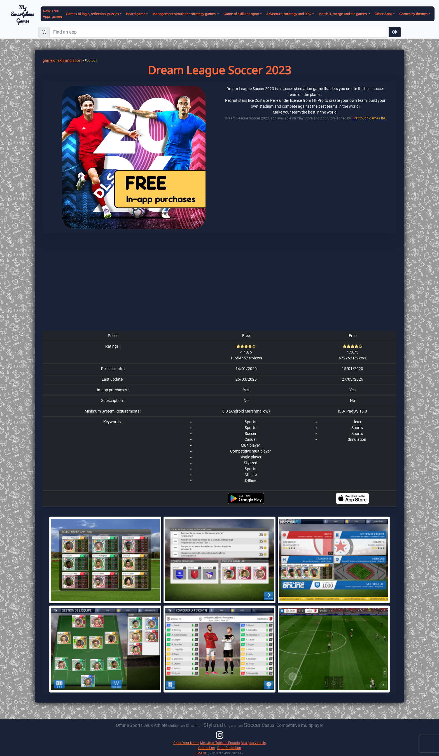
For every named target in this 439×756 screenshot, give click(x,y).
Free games (57, 14)
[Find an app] (218, 32)
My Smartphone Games (22, 14)
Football (91, 60)
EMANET (202, 753)
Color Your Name (186, 743)
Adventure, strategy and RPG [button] (288, 13)
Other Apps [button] (383, 13)
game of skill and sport (62, 60)
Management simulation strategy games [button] (184, 13)
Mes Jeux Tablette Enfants (220, 743)
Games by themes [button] (413, 13)
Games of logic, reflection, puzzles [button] (92, 13)
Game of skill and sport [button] (241, 13)
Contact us (206, 748)
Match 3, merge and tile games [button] (343, 13)
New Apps (47, 14)
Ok (394, 32)
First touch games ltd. (369, 118)
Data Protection (229, 748)
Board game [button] (135, 13)
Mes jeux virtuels (253, 743)
